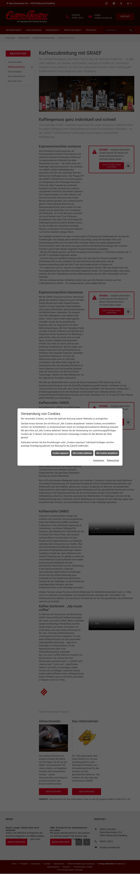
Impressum (98, 460)
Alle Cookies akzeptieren (107, 453)
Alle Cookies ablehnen (82, 453)
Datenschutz (113, 460)
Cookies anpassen (60, 453)
